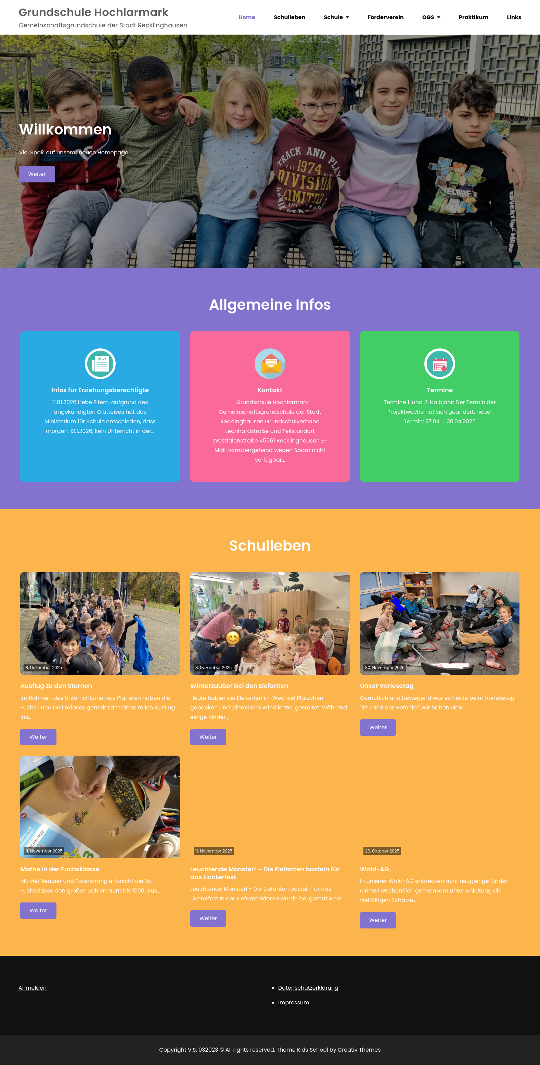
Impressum (293, 1002)
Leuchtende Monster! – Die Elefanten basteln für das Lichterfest (264, 873)
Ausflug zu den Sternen (56, 685)
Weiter (37, 174)
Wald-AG (374, 869)
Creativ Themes (359, 1050)
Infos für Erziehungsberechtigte (100, 390)
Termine (440, 390)
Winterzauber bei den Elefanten (239, 685)
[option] (270, 151)
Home (247, 17)
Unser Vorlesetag (387, 685)
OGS (428, 17)
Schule (333, 17)
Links (514, 17)
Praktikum (473, 17)
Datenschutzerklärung (308, 988)
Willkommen (65, 129)
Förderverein (385, 17)
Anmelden (32, 988)
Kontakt (270, 390)
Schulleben (289, 17)
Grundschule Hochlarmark (93, 12)
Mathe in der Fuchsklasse (59, 869)
